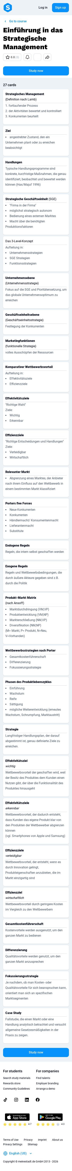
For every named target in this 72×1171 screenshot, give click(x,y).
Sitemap (32, 1144)
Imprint (42, 1139)
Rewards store (11, 1083)
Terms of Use (10, 1139)
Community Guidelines (16, 1088)
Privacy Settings (12, 1144)
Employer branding (47, 1083)
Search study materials (16, 1078)
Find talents (43, 1078)
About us (57, 1139)
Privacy (28, 1139)
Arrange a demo (45, 1088)
